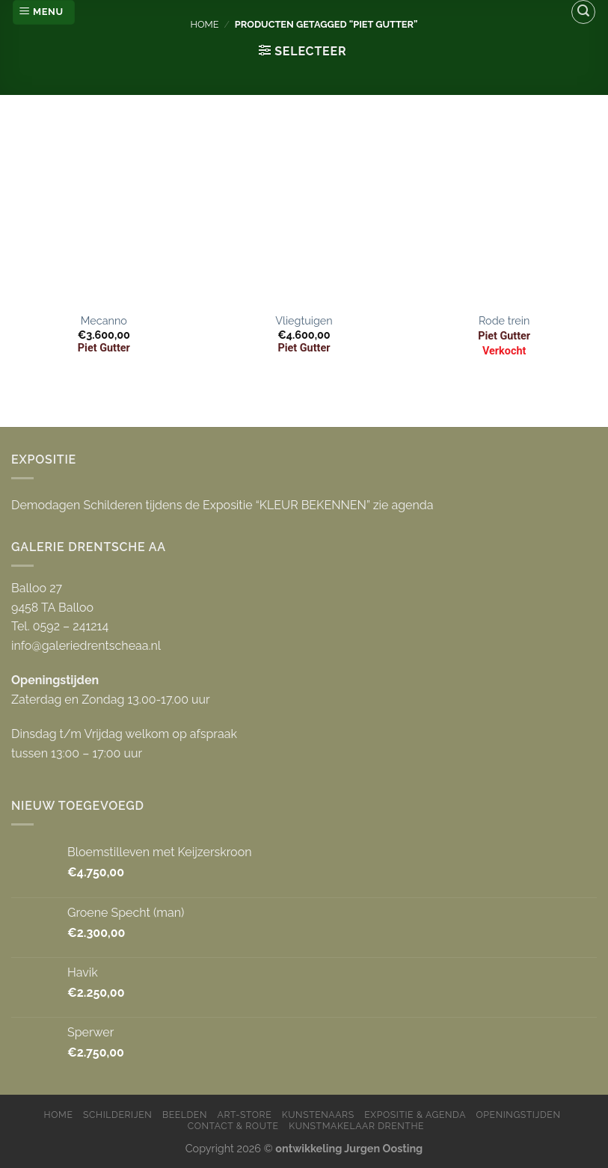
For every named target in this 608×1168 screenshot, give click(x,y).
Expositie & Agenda (415, 1114)
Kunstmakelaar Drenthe (356, 1125)
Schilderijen (117, 1114)
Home (204, 24)
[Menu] (44, 12)
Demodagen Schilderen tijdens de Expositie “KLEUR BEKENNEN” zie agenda (222, 505)
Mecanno (104, 320)
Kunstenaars (318, 1114)
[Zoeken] (583, 12)
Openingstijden (518, 1114)
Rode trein (504, 320)
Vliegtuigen (303, 320)
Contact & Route (233, 1125)
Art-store (245, 1114)
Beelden (184, 1114)
